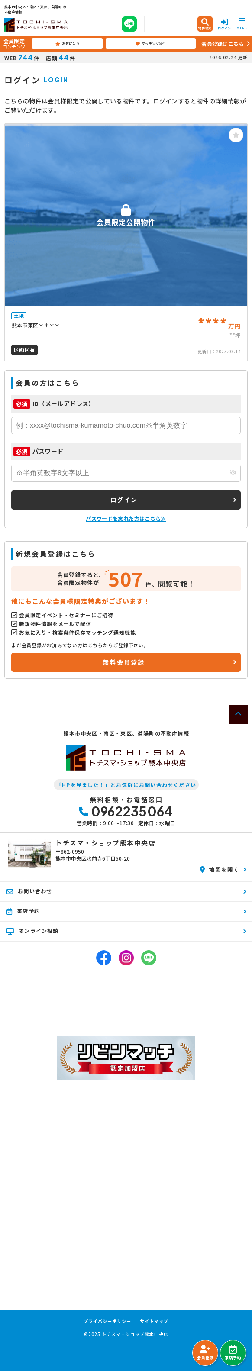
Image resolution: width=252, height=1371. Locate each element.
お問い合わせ (29, 891)
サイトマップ (154, 1321)
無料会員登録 (124, 662)
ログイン (124, 499)
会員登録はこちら (222, 43)
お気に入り (67, 43)
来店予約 (233, 1353)
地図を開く (219, 869)
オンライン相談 (32, 931)
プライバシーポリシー (107, 1321)
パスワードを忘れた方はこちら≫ (126, 518)
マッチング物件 (151, 43)
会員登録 (205, 1353)
